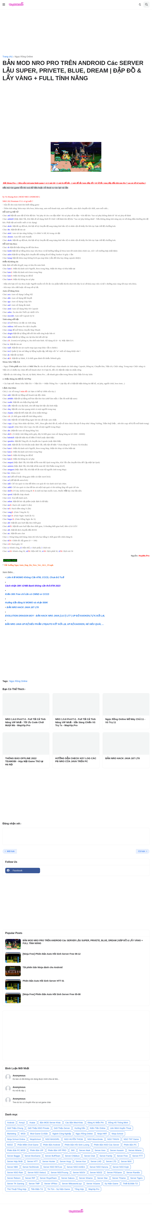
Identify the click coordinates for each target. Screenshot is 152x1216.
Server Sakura (67, 1178)
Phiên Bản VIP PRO (57, 1150)
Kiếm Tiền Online (97, 1128)
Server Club (89, 1156)
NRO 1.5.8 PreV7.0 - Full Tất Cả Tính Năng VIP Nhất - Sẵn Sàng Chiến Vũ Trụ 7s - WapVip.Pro (75, 722)
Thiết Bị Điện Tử (130, 1183)
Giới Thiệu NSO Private (38, 1128)
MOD (23, 1133)
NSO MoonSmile (95, 1139)
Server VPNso (50, 1183)
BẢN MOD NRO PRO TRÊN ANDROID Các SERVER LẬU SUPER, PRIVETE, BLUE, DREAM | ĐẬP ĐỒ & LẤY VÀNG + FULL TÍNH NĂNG (83, 942)
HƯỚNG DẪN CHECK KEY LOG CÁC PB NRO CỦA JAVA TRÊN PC (75, 760)
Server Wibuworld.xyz (72, 1183)
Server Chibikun (72, 1156)
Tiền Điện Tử (37, 1189)
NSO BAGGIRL (52, 1139)
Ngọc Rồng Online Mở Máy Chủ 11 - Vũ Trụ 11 (125, 721)
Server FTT (137, 1156)
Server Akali (84, 1150)
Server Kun (81, 1161)
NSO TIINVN (113, 1139)
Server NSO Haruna (99, 1167)
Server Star (102, 1178)
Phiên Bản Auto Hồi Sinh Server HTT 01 (43, 981)
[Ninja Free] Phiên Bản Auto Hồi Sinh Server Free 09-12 (52, 954)
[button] (4, 4)
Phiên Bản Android (51, 1145)
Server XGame (93, 1183)
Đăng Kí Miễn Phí (96, 1122)
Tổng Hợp (79, 1189)
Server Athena (134, 1150)
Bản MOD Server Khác (50, 1122)
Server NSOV (79, 1172)
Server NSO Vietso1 (37, 1172)
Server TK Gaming (15, 1183)
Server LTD (111, 1161)
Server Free (122, 1156)
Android (10, 1122)
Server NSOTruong (59, 1172)
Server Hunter (48, 1161)
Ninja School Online (16, 1139)
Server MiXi (126, 1161)
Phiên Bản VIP (36, 1150)
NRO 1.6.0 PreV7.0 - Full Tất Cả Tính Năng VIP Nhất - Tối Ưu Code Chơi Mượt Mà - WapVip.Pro (25, 722)
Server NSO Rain (15, 1172)
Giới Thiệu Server (62, 1128)
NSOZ (10, 1145)
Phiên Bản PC (130, 1145)
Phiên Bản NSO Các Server (106, 1145)
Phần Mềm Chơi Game (27, 1145)
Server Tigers (136, 1178)
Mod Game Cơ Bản (39, 1133)
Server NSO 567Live (52, 1167)
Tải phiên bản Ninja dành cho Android (43, 967)
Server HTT (32, 1161)
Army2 (22, 1122)
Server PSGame (114, 1172)
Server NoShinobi (31, 1167)
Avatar (32, 1122)
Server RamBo (133, 1172)
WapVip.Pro (93, 1189)
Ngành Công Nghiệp (61, 1133)
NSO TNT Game (131, 1139)
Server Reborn (14, 1178)
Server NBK (12, 1167)
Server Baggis (13, 1156)
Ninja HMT (102, 1133)
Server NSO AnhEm (76, 1167)
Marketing (11, 1133)
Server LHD (96, 1161)
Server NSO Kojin (121, 1167)
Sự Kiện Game (111, 1183)
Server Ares (100, 1150)
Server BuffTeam (52, 1156)
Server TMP (34, 1183)
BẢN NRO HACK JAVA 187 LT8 (122, 758)
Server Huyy (65, 1161)
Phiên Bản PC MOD (16, 1150)
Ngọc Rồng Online (24, 56)
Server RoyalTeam (48, 1178)
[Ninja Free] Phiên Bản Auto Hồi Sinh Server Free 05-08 (52, 994)
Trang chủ (8, 56)
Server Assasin (117, 1150)
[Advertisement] (76, 32)
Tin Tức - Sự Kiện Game (59, 1189)
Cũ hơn (141, 851)
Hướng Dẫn (79, 1128)
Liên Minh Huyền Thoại (120, 1128)
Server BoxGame (33, 1156)
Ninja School (117, 1133)
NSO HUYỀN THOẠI (73, 1139)
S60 (73, 1150)
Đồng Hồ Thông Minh (118, 1122)
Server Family (106, 1156)
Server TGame (119, 1178)
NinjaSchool (35, 1139)
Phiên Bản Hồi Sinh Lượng (77, 1145)
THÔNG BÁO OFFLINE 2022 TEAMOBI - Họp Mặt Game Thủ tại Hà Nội (24, 761)
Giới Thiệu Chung (15, 1128)
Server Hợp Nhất (14, 1161)
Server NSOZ (96, 1172)
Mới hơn (11, 851)
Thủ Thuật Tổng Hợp (16, 1189)
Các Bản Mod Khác (74, 1122)
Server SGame (86, 1178)
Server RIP (30, 1178)
